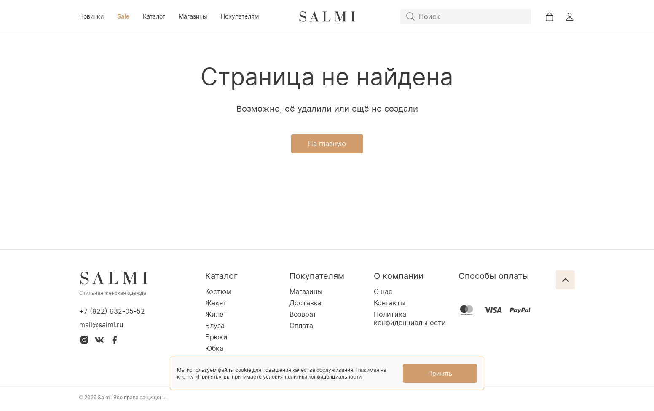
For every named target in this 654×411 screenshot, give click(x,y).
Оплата (301, 325)
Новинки (91, 16)
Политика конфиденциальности (410, 318)
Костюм (218, 291)
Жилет (216, 314)
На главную (327, 143)
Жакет (216, 303)
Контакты (389, 303)
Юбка (214, 348)
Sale (123, 16)
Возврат (302, 314)
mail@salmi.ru (101, 324)
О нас (383, 291)
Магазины (193, 16)
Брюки (216, 337)
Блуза (215, 325)
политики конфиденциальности (323, 377)
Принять (440, 373)
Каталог (154, 16)
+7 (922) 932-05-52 (112, 311)
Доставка (305, 303)
